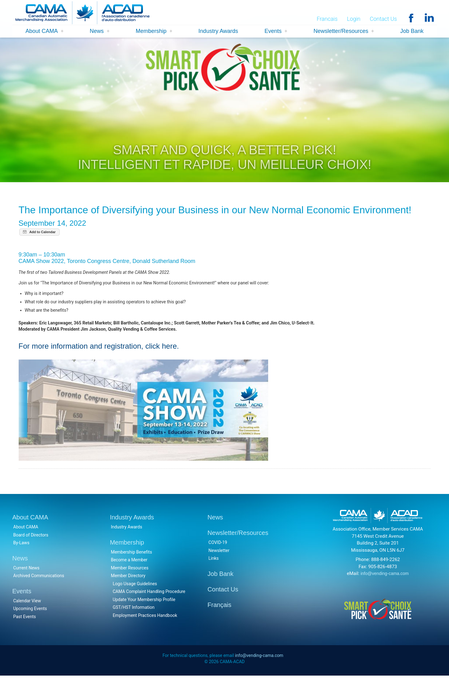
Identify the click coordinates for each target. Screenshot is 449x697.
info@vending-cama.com (384, 593)
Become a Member (129, 579)
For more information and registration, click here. (99, 365)
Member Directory (128, 595)
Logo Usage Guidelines (135, 603)
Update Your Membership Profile (144, 619)
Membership (151, 32)
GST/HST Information (134, 627)
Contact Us (383, 19)
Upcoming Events (30, 628)
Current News (26, 587)
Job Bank (412, 32)
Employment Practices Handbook (145, 634)
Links (213, 578)
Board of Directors (30, 554)
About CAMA (41, 32)
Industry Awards (218, 32)
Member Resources (130, 587)
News (97, 32)
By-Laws (21, 562)
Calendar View (27, 620)
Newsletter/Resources (341, 32)
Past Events (24, 636)
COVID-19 (217, 562)
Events (273, 32)
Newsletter (218, 570)
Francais (327, 19)
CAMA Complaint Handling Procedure (149, 611)
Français (219, 624)
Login (353, 19)
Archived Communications (38, 595)
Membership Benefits (131, 571)
